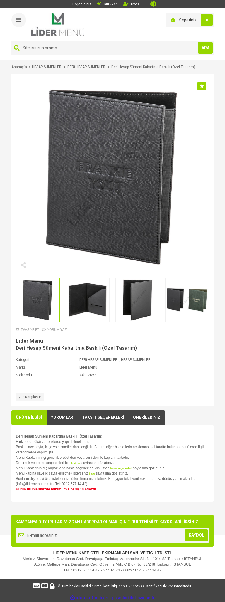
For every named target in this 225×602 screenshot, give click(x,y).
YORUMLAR (62, 417)
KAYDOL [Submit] (196, 535)
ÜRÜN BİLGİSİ (29, 417)
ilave (92, 473)
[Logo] (57, 24)
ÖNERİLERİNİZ (147, 417)
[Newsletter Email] (112, 535)
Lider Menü (29, 341)
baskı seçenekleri (121, 468)
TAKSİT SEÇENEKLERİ (103, 417)
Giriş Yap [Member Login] (107, 4)
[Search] (112, 48)
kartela (75, 463)
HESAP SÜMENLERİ (136, 360)
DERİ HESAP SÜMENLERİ (98, 360)
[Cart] (190, 20)
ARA (205, 48)
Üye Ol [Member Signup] (132, 4)
